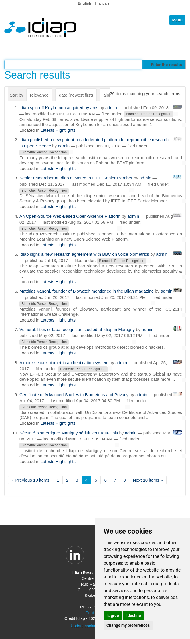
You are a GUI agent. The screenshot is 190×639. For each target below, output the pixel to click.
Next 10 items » (148, 480)
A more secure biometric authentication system (63, 362)
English (84, 3)
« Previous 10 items (31, 480)
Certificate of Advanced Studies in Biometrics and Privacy (73, 394)
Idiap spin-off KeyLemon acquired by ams (58, 107)
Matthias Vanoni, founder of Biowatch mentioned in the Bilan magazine (86, 291)
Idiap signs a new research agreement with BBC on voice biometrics (84, 254)
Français (102, 3)
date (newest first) (76, 95)
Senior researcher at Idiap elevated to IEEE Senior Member (75, 177)
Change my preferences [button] (128, 625)
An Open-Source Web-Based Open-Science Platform (69, 216)
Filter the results (166, 64)
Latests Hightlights (58, 130)
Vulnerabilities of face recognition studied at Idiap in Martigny (77, 329)
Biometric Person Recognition (148, 114)
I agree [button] (112, 615)
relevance (39, 95)
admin (111, 107)
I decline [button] (133, 615)
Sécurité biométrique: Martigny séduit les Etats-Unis (68, 432)
